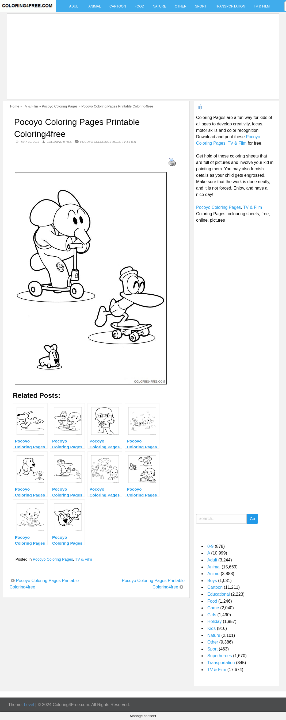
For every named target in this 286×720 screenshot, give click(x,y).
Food (139, 6)
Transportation (230, 6)
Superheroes (219, 655)
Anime (213, 573)
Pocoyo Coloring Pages (60, 106)
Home (14, 106)
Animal (95, 6)
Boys (212, 580)
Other (180, 6)
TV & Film (262, 6)
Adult (74, 6)
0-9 (210, 546)
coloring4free (59, 141)
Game (213, 608)
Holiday (214, 621)
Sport (201, 6)
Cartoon (117, 6)
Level (29, 704)
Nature (159, 6)
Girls (211, 615)
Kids (211, 628)
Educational (218, 594)
